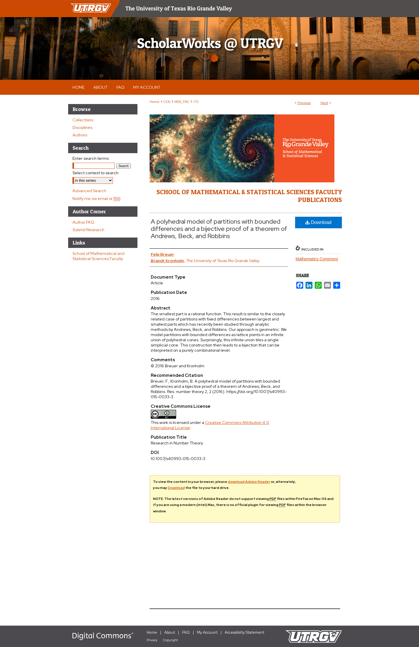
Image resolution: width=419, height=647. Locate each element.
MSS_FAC (181, 101)
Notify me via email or (96, 198)
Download (318, 222)
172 (196, 101)
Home (154, 101)
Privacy (152, 640)
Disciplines (82, 127)
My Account (207, 632)
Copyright (170, 640)
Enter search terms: (91, 158)
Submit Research (88, 229)
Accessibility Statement (244, 632)
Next (324, 103)
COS (166, 101)
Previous (304, 103)
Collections (82, 120)
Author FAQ (83, 222)
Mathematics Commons (317, 259)
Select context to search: (96, 172)
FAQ (186, 632)
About (169, 632)
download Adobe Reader (249, 481)
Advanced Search (89, 190)
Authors (79, 135)
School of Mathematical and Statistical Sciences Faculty (98, 256)
